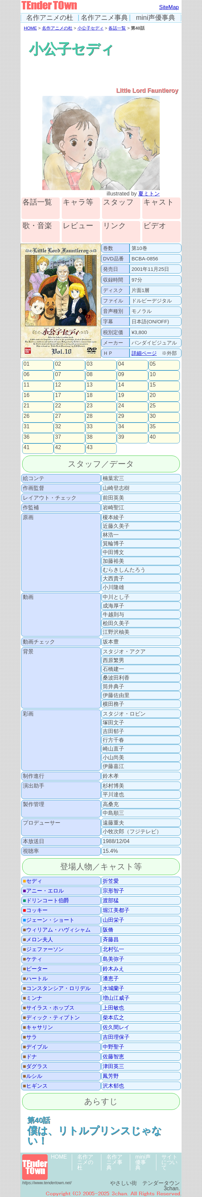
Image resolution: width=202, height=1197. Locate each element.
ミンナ (32, 998)
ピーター (35, 969)
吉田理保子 (116, 1037)
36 (26, 437)
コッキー (35, 910)
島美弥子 (113, 959)
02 (58, 364)
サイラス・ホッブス (48, 1008)
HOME (30, 28)
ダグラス (35, 1066)
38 (90, 437)
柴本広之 (113, 1017)
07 (58, 374)
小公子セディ (91, 28)
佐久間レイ (116, 1027)
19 (121, 395)
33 (90, 426)
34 (121, 426)
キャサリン (38, 1027)
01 (26, 364)
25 (153, 405)
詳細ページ (144, 353)
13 (90, 385)
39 (121, 437)
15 (153, 385)
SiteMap (169, 7)
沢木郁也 (113, 1086)
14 (121, 385)
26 (26, 416)
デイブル (35, 1047)
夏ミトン (149, 193)
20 (153, 395)
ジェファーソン (43, 949)
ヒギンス (35, 1086)
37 (58, 437)
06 (26, 374)
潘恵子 (111, 978)
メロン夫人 (38, 939)
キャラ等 (78, 202)
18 (90, 395)
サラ (30, 1037)
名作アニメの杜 (49, 17)
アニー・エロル (43, 891)
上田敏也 (113, 1008)
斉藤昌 (111, 939)
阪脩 (108, 930)
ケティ (32, 959)
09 (121, 374)
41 (26, 447)
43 (90, 447)
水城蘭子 (113, 988)
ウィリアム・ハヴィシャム (57, 930)
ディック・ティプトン (51, 1017)
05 (153, 364)
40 (153, 437)
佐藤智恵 (113, 1056)
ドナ (30, 1056)
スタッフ (118, 202)
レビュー (78, 226)
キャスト (158, 202)
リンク (114, 226)
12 (58, 385)
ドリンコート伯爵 (46, 900)
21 (26, 405)
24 (121, 405)
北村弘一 (113, 949)
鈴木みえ (113, 969)
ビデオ (154, 226)
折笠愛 (111, 881)
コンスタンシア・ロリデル (57, 988)
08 (90, 374)
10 (153, 374)
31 (26, 426)
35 (153, 426)
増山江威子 (116, 998)
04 (121, 364)
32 (58, 426)
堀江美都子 (116, 910)
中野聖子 (113, 1047)
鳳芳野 (111, 1076)
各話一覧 (117, 28)
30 (153, 416)
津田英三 (113, 1066)
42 (58, 447)
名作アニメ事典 (104, 17)
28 (90, 416)
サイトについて (169, 1162)
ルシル (32, 1076)
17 (58, 395)
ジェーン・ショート (48, 920)
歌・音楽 (37, 226)
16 (26, 395)
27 (58, 416)
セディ (32, 881)
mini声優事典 (155, 17)
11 (26, 385)
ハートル (35, 978)
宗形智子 (113, 891)
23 (90, 405)
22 (58, 405)
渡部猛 (111, 900)
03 (90, 364)
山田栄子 (113, 920)
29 (121, 416)
